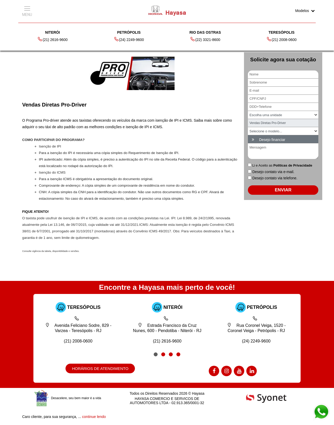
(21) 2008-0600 (281, 39)
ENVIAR (283, 189)
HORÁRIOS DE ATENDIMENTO (100, 368)
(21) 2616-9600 (52, 39)
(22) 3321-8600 (205, 39)
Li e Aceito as (282, 165)
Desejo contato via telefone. (274, 178)
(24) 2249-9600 (129, 39)
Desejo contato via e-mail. (273, 172)
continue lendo (94, 417)
